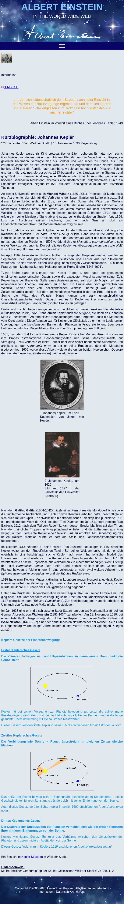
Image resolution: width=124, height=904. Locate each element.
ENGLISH (10, 87)
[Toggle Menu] (62, 46)
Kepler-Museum (32, 856)
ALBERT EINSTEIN (62, 7)
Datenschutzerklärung (71, 891)
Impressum (46, 891)
